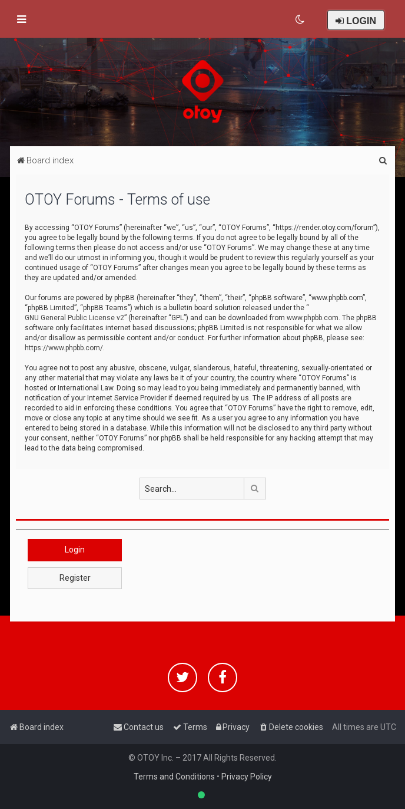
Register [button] (75, 578)
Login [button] (75, 549)
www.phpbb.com (312, 318)
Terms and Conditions (174, 776)
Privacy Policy (246, 776)
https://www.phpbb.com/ (64, 348)
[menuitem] (300, 19)
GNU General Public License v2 (74, 318)
